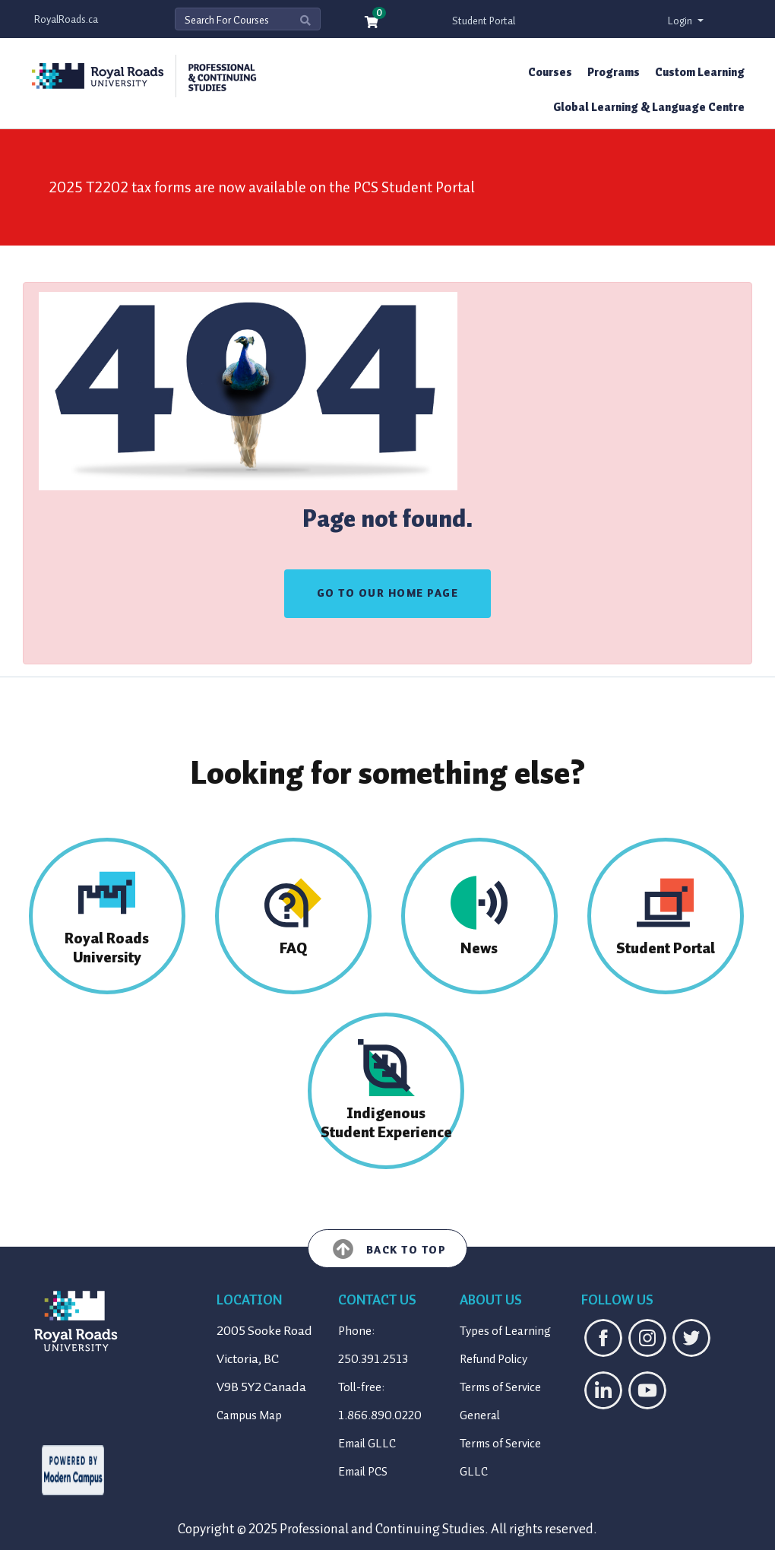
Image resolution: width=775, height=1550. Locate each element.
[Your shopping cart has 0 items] (372, 23)
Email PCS (363, 1472)
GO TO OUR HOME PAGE (388, 593)
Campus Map (249, 1415)
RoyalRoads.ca (66, 19)
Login (681, 21)
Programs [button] (613, 72)
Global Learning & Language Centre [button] (649, 107)
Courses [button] (550, 72)
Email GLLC (367, 1443)
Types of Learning (505, 1331)
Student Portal (483, 21)
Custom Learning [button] (700, 72)
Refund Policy (493, 1359)
